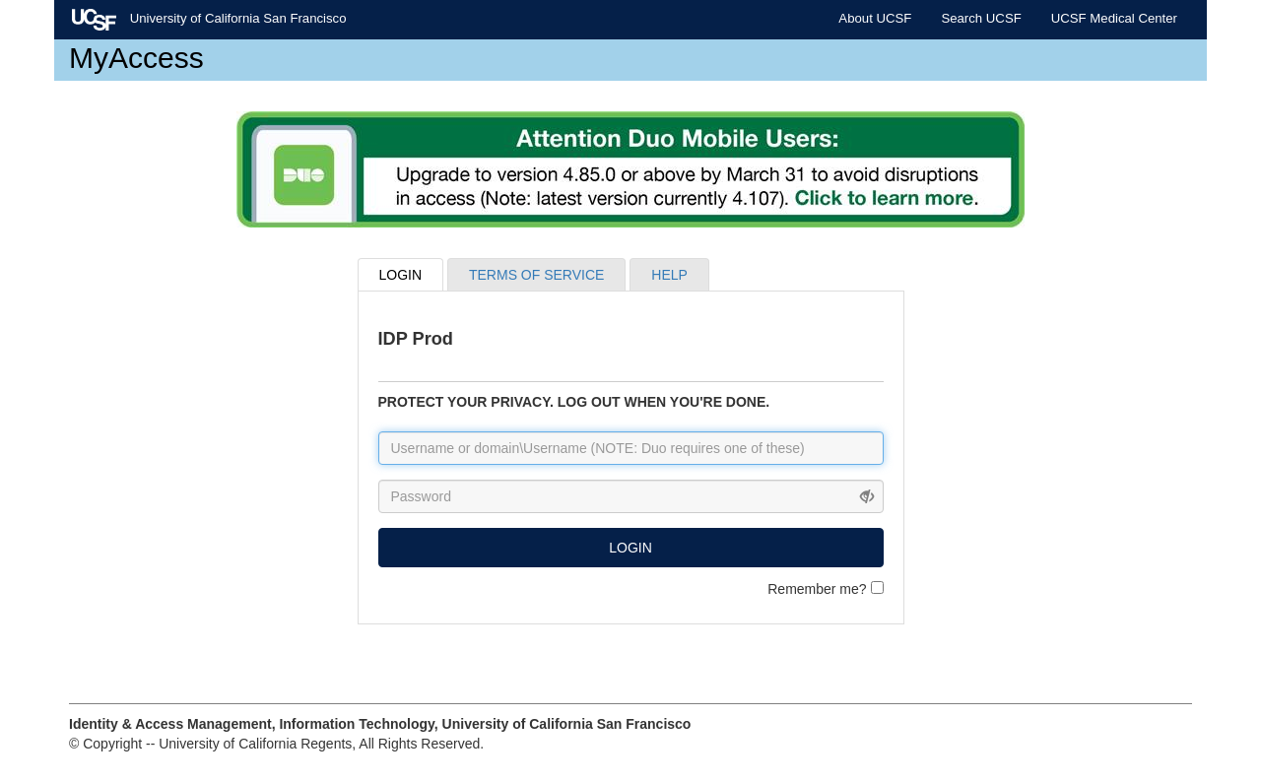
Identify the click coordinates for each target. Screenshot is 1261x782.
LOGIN (401, 275)
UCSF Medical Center (1114, 18)
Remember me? (825, 589)
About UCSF (874, 18)
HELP (669, 275)
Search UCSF (981, 18)
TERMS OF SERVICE (536, 275)
